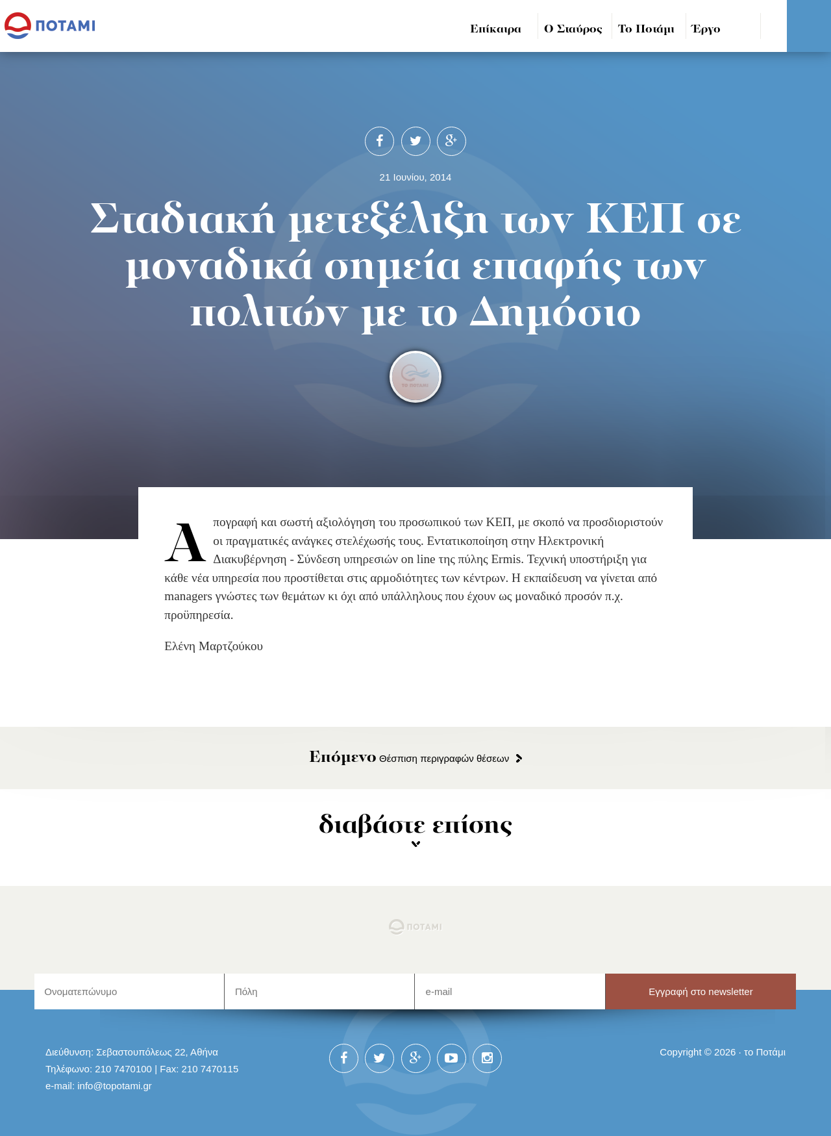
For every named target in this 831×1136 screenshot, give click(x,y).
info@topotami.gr (114, 1085)
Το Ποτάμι (646, 29)
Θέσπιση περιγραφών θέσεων (409, 758)
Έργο (707, 29)
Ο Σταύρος (573, 29)
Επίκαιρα (495, 29)
